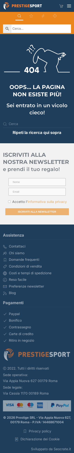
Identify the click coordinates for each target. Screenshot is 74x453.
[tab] (19, 16)
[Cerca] (37, 124)
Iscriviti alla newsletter (37, 211)
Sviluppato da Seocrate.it (51, 449)
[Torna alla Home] (22, 6)
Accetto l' (37, 202)
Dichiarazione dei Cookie (37, 439)
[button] (69, 6)
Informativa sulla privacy (47, 202)
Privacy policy (37, 431)
